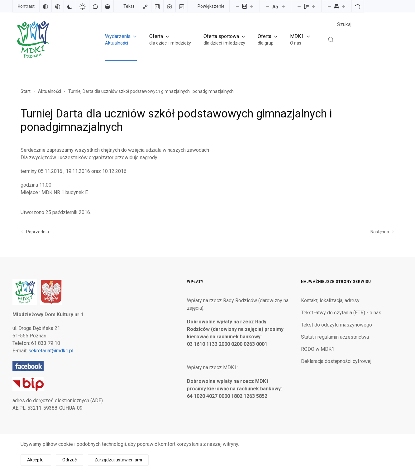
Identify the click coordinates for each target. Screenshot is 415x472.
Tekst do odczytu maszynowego (336, 325)
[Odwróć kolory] (45, 6)
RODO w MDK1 (317, 349)
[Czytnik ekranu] (169, 6)
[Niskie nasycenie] (95, 6)
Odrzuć (69, 459)
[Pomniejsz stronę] (237, 6)
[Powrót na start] (32, 39)
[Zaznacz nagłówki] (157, 6)
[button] (121, 39)
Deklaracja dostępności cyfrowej (336, 361)
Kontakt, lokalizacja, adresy (330, 300)
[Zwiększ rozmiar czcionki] (283, 6)
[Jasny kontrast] (82, 6)
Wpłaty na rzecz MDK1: (212, 367)
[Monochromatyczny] (57, 6)
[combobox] (365, 24)
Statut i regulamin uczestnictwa (335, 337)
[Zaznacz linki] (145, 6)
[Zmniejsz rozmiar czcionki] (267, 6)
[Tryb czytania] (181, 6)
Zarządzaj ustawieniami (118, 459)
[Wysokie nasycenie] (107, 6)
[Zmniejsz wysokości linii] (299, 6)
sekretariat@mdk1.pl (50, 351)
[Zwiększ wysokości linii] (313, 6)
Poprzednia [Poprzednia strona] (35, 231)
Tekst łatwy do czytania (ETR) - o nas (341, 313)
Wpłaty (195, 281)
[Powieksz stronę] (251, 6)
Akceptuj (36, 459)
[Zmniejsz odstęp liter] (329, 6)
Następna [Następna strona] (382, 231)
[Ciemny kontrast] (70, 6)
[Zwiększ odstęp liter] (343, 6)
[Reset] (357, 6)
